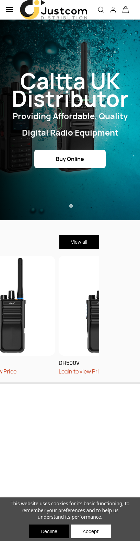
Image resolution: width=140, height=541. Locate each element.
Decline (49, 531)
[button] (125, 9)
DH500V (45, 363)
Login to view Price (58, 371)
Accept (91, 531)
